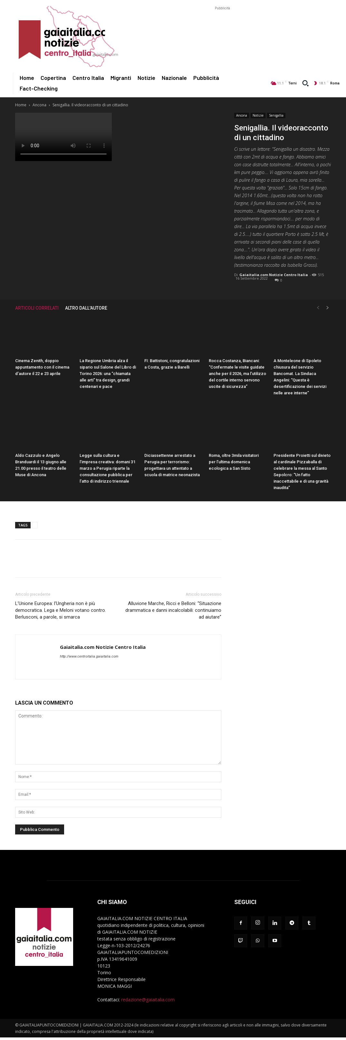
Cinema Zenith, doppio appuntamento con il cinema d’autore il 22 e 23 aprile (42, 367)
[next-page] (327, 308)
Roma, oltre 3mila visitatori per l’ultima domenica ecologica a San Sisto (234, 462)
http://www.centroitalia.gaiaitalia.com (89, 656)
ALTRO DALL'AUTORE (86, 308)
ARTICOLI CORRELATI (37, 308)
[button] (305, 83)
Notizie (258, 115)
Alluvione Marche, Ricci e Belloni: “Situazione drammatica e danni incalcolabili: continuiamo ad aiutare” (173, 610)
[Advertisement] (222, 26)
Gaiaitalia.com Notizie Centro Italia (273, 274)
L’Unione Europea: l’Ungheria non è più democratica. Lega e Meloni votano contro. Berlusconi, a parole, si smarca (60, 610)
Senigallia (276, 115)
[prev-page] (318, 308)
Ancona (39, 105)
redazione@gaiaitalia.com (148, 1000)
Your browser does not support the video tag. (63, 137)
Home (20, 105)
